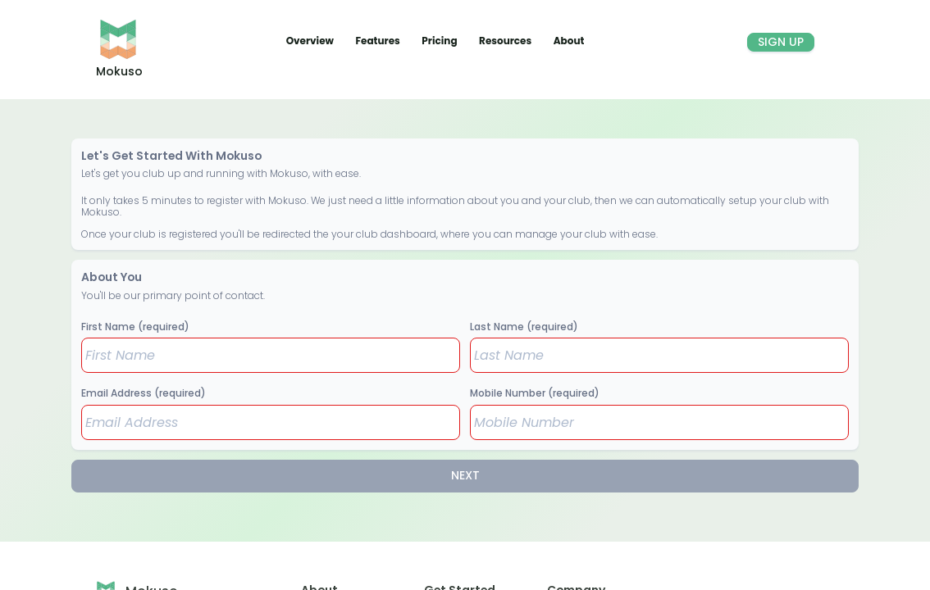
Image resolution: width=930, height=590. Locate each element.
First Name (135, 327)
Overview (311, 41)
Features (378, 41)
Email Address (143, 393)
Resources (506, 41)
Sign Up (781, 42)
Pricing (440, 41)
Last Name (524, 327)
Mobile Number (534, 393)
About (569, 41)
